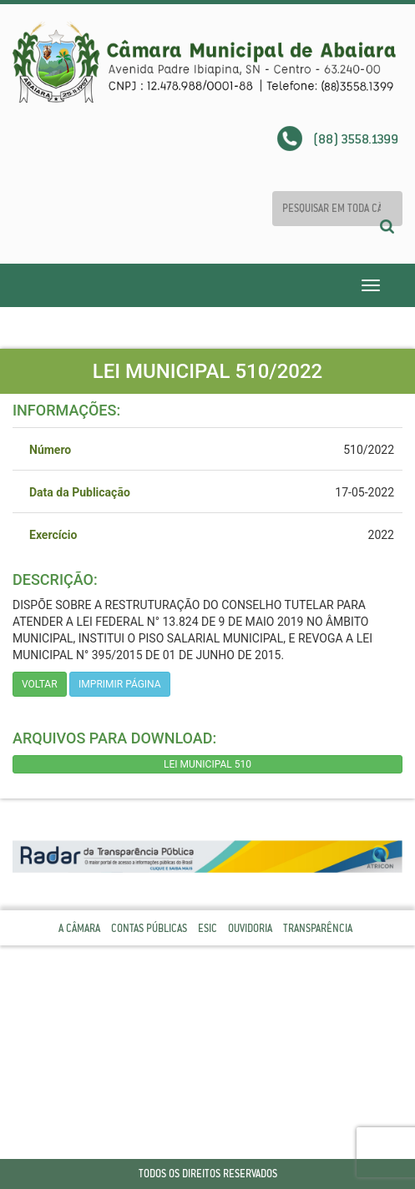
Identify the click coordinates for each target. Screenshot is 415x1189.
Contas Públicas (149, 928)
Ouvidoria (250, 928)
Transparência (317, 928)
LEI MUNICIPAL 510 (207, 764)
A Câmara (79, 928)
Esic (207, 928)
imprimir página (119, 684)
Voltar (40, 684)
